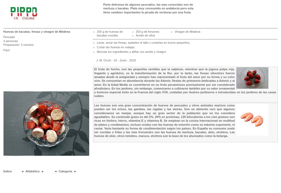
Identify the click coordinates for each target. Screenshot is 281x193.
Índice (7, 171)
